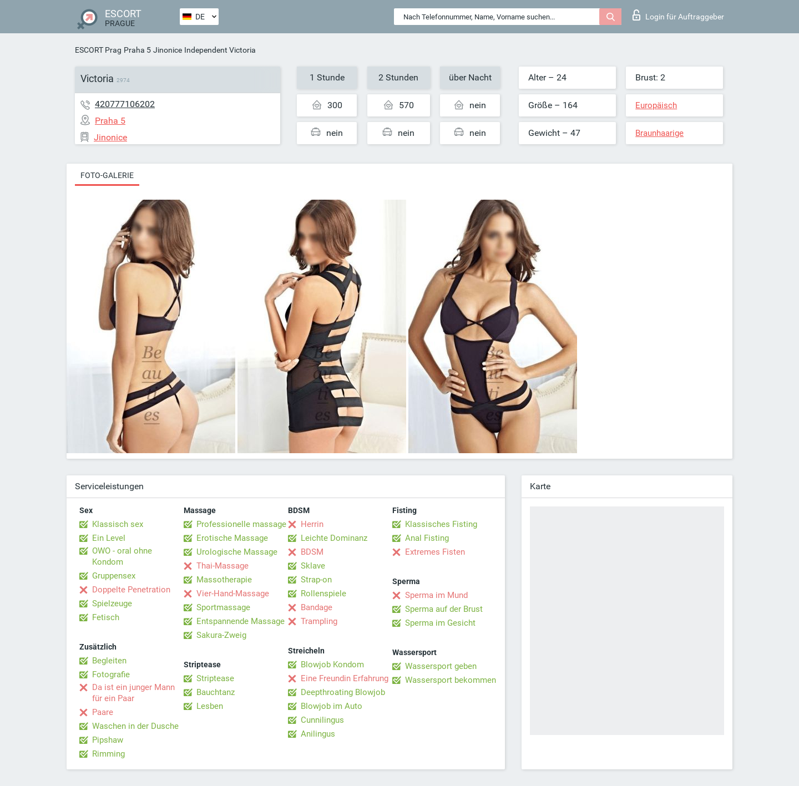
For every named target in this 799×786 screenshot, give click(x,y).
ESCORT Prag (98, 49)
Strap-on (316, 580)
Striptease (215, 678)
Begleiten (109, 661)
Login (678, 15)
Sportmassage (223, 607)
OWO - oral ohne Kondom (122, 556)
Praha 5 (137, 49)
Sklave (313, 566)
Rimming (108, 754)
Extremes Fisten (435, 552)
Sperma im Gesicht (440, 623)
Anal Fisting (427, 538)
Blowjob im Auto (331, 706)
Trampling (319, 621)
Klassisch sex (117, 524)
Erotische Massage (232, 538)
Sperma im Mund (436, 595)
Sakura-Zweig (221, 635)
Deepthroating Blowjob (343, 692)
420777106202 (125, 104)
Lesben (209, 706)
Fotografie (111, 674)
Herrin (312, 524)
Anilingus (318, 734)
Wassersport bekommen (450, 680)
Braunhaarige (659, 133)
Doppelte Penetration (131, 590)
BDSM (312, 552)
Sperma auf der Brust (444, 609)
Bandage (316, 607)
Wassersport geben (441, 666)
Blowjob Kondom (332, 665)
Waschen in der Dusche (135, 726)
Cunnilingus (322, 720)
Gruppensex (113, 576)
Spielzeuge (112, 603)
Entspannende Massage (240, 621)
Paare (102, 712)
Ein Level (108, 538)
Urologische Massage (236, 552)
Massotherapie (224, 580)
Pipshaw (107, 740)
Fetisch (105, 617)
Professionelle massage (241, 524)
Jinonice (167, 49)
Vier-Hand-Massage (232, 594)
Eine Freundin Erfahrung (344, 678)
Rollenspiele (323, 594)
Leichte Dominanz (334, 538)
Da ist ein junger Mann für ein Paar (133, 692)
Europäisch (656, 105)
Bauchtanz (215, 692)
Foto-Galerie (107, 175)
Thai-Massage (222, 566)
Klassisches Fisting (441, 524)
